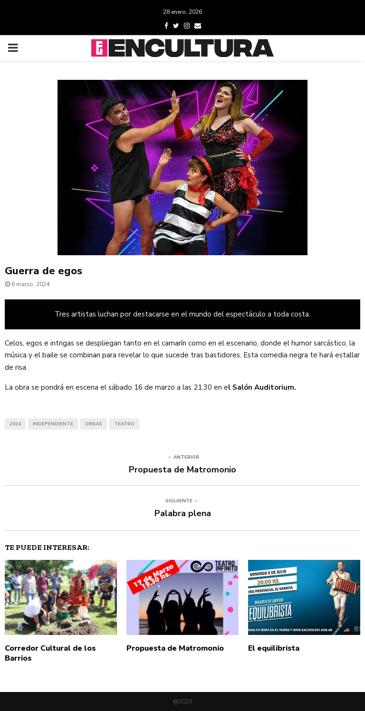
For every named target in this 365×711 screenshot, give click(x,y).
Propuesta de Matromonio (182, 469)
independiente (53, 424)
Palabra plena (182, 513)
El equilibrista (273, 648)
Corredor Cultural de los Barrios (50, 653)
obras (93, 424)
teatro (124, 424)
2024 (15, 424)
